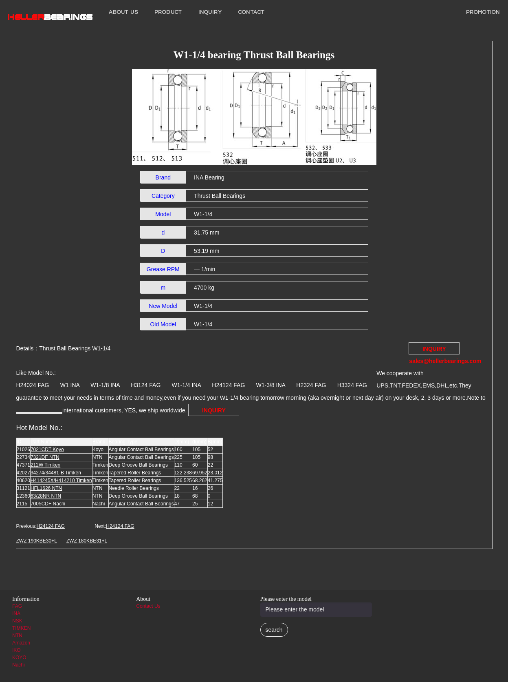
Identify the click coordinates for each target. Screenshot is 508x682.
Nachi (18, 665)
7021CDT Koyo (47, 449)
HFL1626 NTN (46, 488)
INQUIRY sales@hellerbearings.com (434, 349)
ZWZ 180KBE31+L (86, 541)
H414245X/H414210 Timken (61, 480)
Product (168, 12)
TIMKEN (21, 628)
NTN (17, 635)
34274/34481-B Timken (56, 473)
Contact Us (148, 606)
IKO (16, 650)
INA (16, 613)
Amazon (21, 643)
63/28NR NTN (46, 496)
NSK (17, 621)
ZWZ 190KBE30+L (36, 541)
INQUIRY (210, 12)
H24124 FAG (51, 526)
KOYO (19, 657)
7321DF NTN (45, 457)
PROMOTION (483, 12)
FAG (17, 606)
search (274, 630)
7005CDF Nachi (48, 504)
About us (123, 12)
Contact (251, 12)
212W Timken (45, 465)
